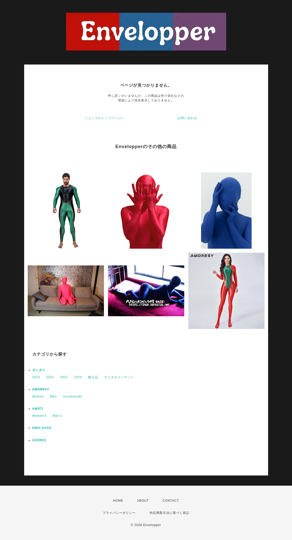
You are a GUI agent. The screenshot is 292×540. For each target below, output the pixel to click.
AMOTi (37, 408)
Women (38, 396)
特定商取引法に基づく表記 (169, 513)
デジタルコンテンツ (119, 377)
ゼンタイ (38, 370)
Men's (57, 416)
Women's (39, 416)
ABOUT (143, 500)
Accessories (72, 396)
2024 (36, 377)
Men (53, 396)
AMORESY (41, 389)
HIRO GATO (42, 428)
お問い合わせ (187, 118)
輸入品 (93, 377)
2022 (50, 377)
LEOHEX (39, 440)
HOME (118, 500)
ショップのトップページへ (105, 118)
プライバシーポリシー (119, 513)
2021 (64, 377)
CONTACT (171, 500)
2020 (78, 377)
